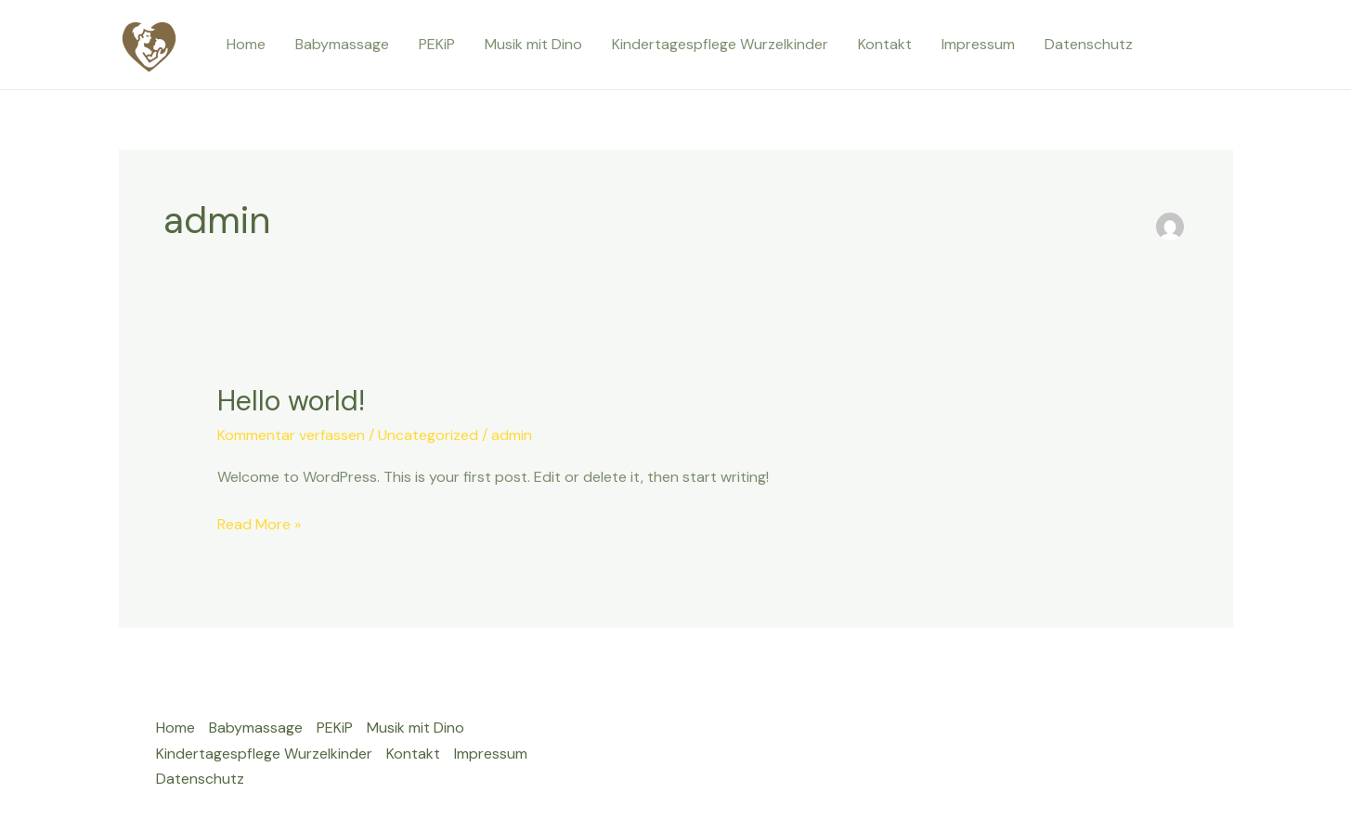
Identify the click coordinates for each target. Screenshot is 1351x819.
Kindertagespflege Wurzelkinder (720, 44)
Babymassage (342, 44)
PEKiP (437, 44)
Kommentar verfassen (291, 435)
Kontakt (885, 44)
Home (246, 44)
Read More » (259, 523)
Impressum (978, 44)
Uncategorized (428, 435)
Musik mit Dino (533, 44)
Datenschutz (1089, 44)
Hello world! (291, 401)
